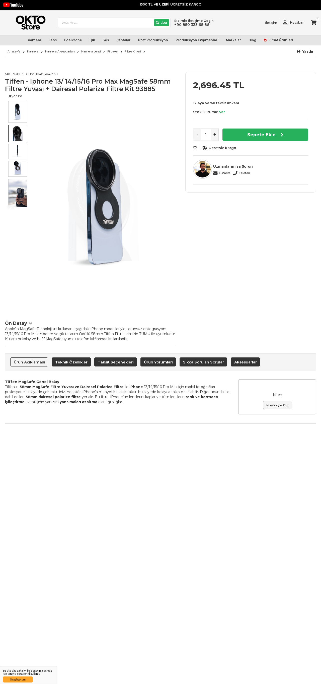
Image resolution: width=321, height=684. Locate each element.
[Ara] (161, 22)
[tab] (29, 362)
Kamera (34, 40)
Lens (53, 40)
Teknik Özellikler (71, 362)
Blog (252, 40)
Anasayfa (14, 51)
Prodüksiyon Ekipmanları (197, 40)
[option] (103, 204)
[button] (305, 51)
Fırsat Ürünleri (280, 40)
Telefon (244, 173)
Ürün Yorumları (158, 362)
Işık (92, 40)
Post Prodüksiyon (153, 40)
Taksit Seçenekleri (116, 362)
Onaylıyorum (18, 679)
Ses (106, 40)
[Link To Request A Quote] (267, 22)
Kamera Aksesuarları (60, 51)
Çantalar (123, 40)
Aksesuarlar (245, 362)
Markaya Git (277, 405)
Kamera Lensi (91, 51)
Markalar (233, 40)
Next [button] (171, 210)
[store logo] (28, 23)
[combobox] (114, 23)
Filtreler (112, 51)
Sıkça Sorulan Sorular (203, 362)
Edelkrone (73, 40)
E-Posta (224, 173)
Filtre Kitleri (133, 51)
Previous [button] (10, 210)
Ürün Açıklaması (29, 362)
